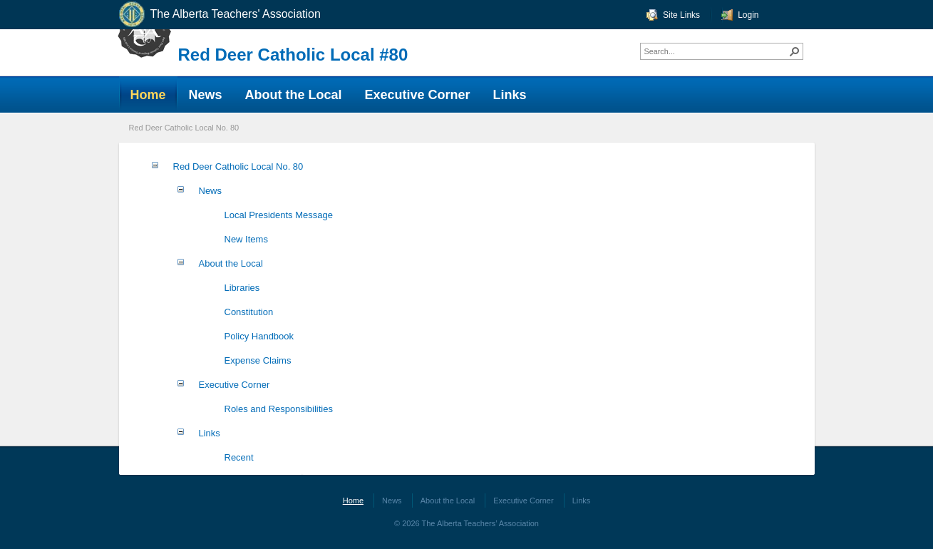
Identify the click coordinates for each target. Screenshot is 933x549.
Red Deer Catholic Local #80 (293, 54)
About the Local (231, 263)
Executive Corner (234, 384)
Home (353, 500)
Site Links (681, 15)
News (210, 190)
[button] (795, 51)
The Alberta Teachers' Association (219, 14)
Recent (239, 457)
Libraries (242, 287)
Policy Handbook (259, 336)
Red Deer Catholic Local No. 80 (184, 127)
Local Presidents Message (279, 215)
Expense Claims (258, 360)
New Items (246, 239)
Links (209, 433)
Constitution (249, 312)
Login (748, 15)
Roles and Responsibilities (279, 409)
